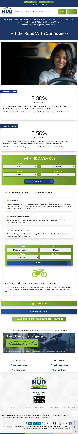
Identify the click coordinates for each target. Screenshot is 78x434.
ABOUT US (43, 11)
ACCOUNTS (19, 11)
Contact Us (14, 407)
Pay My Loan (30, 2)
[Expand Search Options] (52, 181)
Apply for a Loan (46, 2)
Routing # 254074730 (40, 5)
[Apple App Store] (39, 398)
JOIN (62, 12)
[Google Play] (39, 401)
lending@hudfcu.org (59, 365)
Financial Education (25, 407)
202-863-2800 (18, 360)
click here (34, 208)
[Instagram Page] (75, 431)
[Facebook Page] (75, 427)
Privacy (40, 407)
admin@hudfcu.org (19, 365)
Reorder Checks (59, 370)
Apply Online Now (39, 303)
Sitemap (74, 407)
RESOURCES (52, 11)
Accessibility (48, 407)
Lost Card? (59, 360)
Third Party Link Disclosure (62, 407)
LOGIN (72, 12)
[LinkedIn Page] (75, 422)
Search (37, 181)
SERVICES (34, 11)
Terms (35, 407)
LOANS (27, 11)
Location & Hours (18, 370)
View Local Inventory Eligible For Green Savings (39, 319)
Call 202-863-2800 (39, 311)
